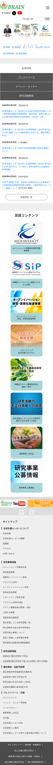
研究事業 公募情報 (26, 488)
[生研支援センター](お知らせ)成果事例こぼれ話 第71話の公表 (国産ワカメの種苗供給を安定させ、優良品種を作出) (26, 132)
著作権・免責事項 (33, 745)
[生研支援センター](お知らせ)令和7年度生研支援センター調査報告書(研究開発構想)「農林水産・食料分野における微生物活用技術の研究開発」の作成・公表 (26, 114)
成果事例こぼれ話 (26, 454)
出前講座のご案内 (11, 728)
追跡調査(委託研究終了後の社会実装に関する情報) (25, 661)
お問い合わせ (44, 47)
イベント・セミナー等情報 (15, 702)
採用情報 (10, 53)
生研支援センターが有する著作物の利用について (24, 733)
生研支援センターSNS (13, 723)
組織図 (18, 47)
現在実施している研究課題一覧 (17, 622)
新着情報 (26, 68)
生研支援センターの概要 (14, 538)
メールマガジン (10, 708)
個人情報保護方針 (36, 762)
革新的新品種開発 (11, 617)
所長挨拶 (7, 533)
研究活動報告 (26, 95)
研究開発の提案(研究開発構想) (16, 642)
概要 (8, 47)
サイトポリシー (14, 745)
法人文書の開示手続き (24, 750)
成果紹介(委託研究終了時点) (15, 656)
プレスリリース (26, 77)
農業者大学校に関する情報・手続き (24, 756)
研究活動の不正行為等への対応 (17, 682)
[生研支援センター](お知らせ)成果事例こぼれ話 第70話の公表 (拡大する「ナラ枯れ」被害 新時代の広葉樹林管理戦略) (26, 167)
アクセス (29, 47)
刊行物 (6, 718)
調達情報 (23, 53)
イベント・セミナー (26, 86)
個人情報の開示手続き (14, 762)
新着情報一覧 (26, 197)
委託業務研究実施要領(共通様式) (17, 672)
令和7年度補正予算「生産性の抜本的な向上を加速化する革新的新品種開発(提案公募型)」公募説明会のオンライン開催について (26, 185)
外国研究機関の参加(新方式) (15, 687)
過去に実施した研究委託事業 (16, 638)
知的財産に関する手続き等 (15, 677)
